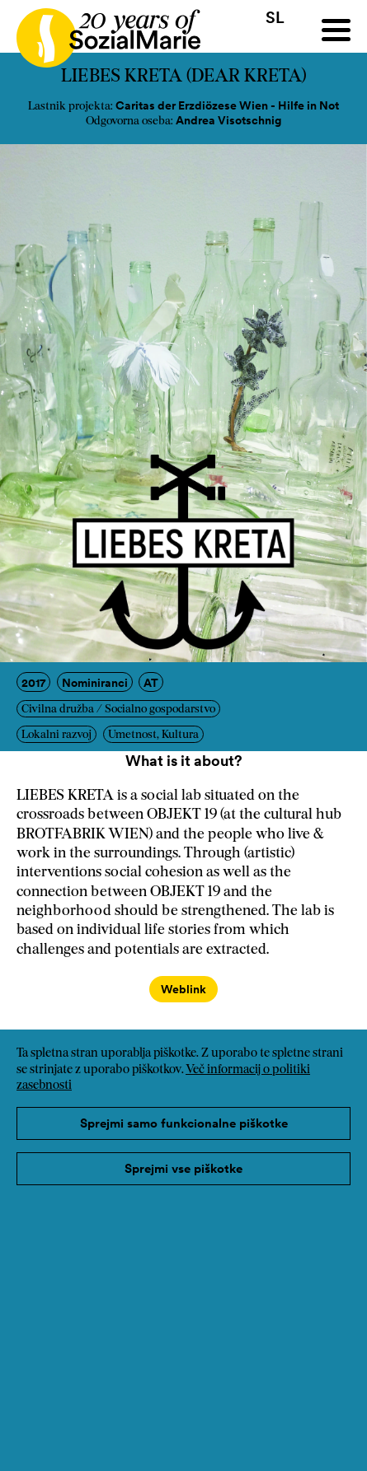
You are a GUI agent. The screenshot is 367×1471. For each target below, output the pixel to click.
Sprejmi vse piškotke (183, 1168)
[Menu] (336, 30)
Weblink (183, 989)
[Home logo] (100, 30)
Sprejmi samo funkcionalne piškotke (184, 1123)
